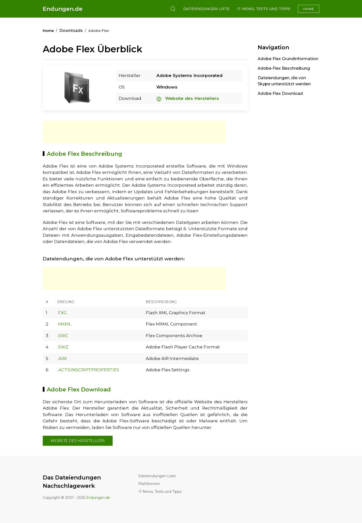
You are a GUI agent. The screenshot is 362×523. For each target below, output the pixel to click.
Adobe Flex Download (280, 93)
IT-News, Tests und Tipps (263, 9)
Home (308, 9)
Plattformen (149, 483)
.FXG (62, 312)
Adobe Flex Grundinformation (288, 58)
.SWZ (62, 346)
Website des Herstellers (187, 98)
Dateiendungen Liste (206, 9)
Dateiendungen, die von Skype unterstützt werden (284, 80)
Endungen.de (62, 9)
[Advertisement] (134, 131)
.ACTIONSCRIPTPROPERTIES (88, 369)
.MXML (64, 324)
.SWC (62, 335)
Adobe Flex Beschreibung (284, 68)
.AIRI (62, 358)
